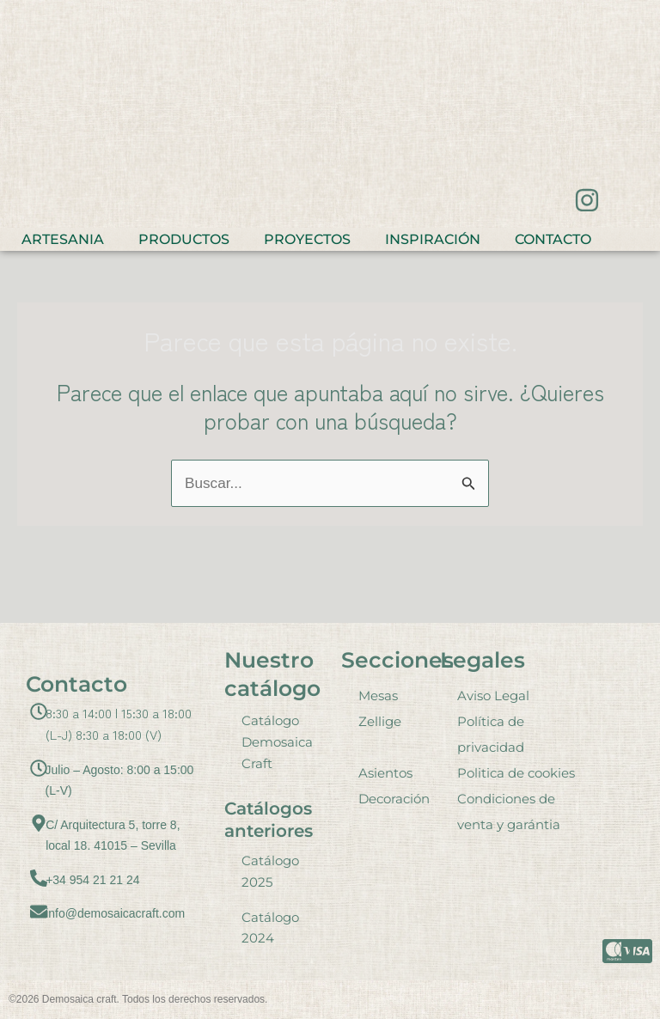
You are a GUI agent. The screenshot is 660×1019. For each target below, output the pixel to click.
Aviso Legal (493, 695)
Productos (183, 239)
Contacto (553, 239)
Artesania (62, 239)
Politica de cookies (516, 773)
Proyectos (307, 239)
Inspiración (432, 239)
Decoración (394, 798)
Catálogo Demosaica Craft (277, 742)
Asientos (385, 773)
